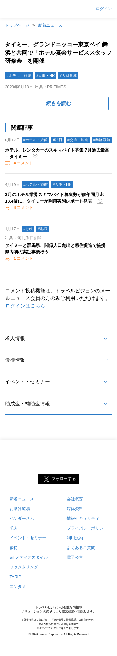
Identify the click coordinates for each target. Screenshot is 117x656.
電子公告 (75, 557)
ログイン (104, 9)
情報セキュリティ (83, 518)
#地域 (42, 229)
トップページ (17, 25)
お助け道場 (20, 508)
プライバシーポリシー (87, 528)
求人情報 (15, 338)
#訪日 (57, 140)
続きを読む (58, 103)
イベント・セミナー (27, 381)
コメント (22, 163)
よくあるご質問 (81, 547)
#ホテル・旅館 (19, 75)
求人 (14, 528)
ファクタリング (24, 567)
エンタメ (18, 586)
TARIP (15, 576)
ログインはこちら (25, 305)
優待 (14, 547)
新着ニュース (50, 25)
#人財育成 (68, 75)
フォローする (63, 479)
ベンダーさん (22, 518)
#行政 (28, 229)
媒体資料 (75, 508)
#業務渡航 (101, 140)
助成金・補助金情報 (27, 403)
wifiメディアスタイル (29, 557)
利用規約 (75, 538)
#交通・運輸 (77, 140)
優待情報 (15, 360)
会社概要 (75, 499)
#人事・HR (45, 75)
